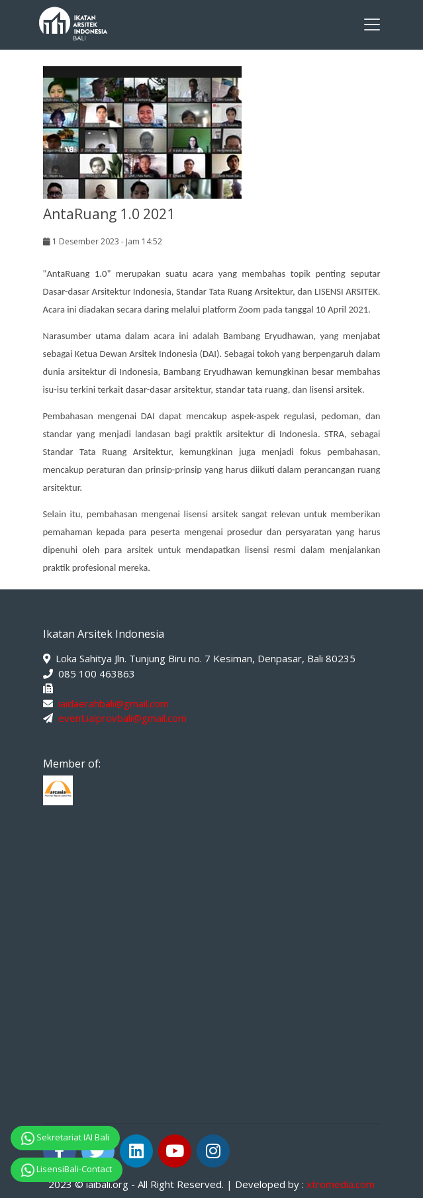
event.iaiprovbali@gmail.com (122, 717)
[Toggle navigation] (372, 24)
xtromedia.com (340, 1184)
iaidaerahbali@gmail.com (113, 703)
